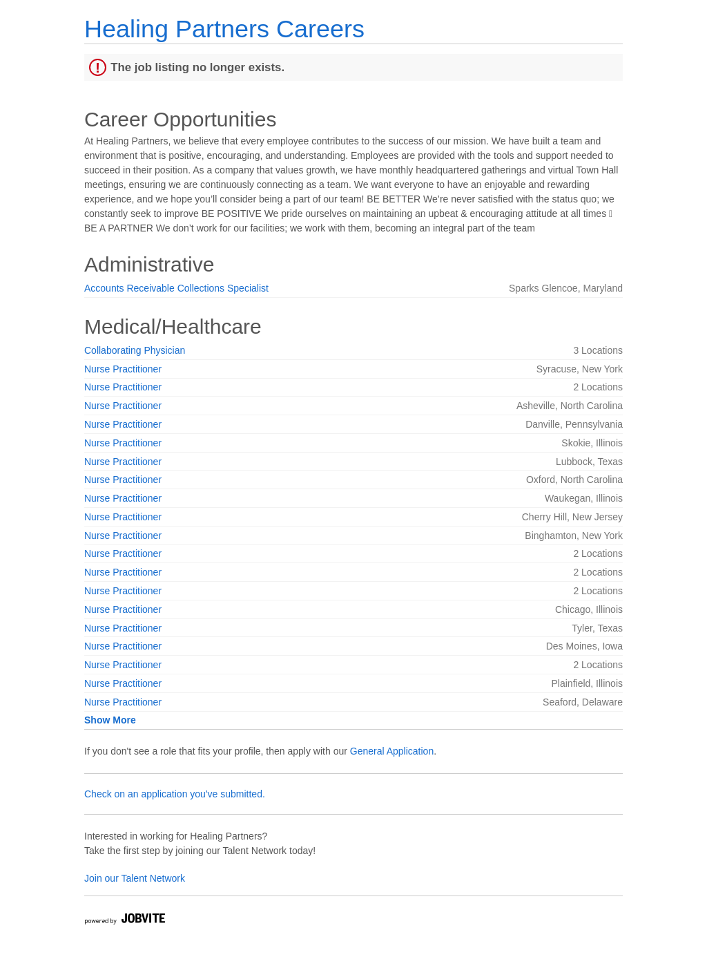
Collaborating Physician (134, 350)
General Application (392, 751)
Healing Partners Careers (224, 29)
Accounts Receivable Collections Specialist (176, 288)
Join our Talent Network (134, 878)
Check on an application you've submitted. (174, 793)
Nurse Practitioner (123, 369)
